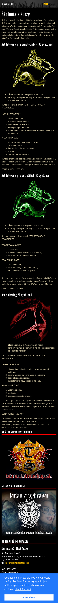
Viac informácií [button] (23, 589)
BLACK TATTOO (7, 4)
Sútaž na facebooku (13, 486)
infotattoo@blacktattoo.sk (17, 563)
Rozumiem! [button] (29, 597)
